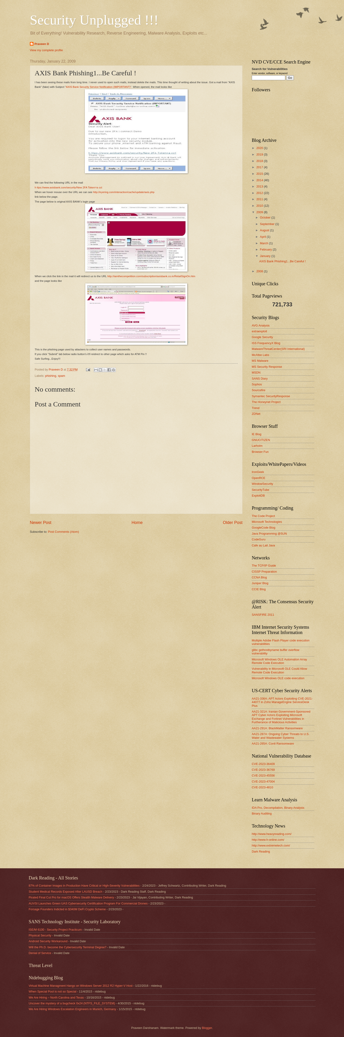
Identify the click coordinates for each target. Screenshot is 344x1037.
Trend (255, 408)
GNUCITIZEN (261, 440)
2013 (260, 186)
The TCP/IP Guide (264, 565)
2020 (260, 148)
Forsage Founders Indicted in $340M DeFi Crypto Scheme (67, 909)
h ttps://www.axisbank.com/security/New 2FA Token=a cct (68, 187)
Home (137, 522)
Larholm (257, 445)
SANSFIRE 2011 (263, 614)
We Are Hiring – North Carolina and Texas (56, 997)
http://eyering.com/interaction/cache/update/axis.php (123, 192)
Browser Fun (260, 451)
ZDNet (256, 413)
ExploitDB (258, 495)
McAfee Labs (260, 355)
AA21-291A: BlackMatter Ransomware (277, 728)
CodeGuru (258, 539)
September (267, 224)
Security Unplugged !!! (94, 20)
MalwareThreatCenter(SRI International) (278, 349)
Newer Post (40, 522)
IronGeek (258, 472)
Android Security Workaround (48, 941)
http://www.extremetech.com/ (271, 845)
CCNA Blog (259, 577)
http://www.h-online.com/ (268, 839)
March (264, 243)
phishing (50, 375)
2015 (260, 173)
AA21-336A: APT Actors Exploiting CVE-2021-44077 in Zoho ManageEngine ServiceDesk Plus (282, 702)
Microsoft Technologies (267, 521)
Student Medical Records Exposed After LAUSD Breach (65, 891)
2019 (260, 154)
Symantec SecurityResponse (271, 396)
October (265, 217)
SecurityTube (260, 490)
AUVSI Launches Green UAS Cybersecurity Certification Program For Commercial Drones (88, 903)
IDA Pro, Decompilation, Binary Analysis (278, 807)
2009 (260, 212)
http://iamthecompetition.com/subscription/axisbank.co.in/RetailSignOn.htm (151, 276)
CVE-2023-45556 (263, 775)
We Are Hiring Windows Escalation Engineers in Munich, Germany (72, 1009)
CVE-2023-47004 (263, 781)
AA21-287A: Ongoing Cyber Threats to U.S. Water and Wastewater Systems (281, 735)
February (266, 249)
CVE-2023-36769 (263, 769)
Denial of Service (40, 953)
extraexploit (259, 331)
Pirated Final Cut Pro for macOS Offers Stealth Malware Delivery (71, 897)
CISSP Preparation (264, 571)
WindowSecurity (262, 483)
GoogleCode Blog (263, 527)
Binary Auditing (262, 813)
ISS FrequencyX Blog (266, 343)
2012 (260, 193)
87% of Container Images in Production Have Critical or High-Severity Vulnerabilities (84, 885)
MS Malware (260, 360)
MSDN (256, 372)
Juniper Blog (260, 583)
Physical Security (40, 935)
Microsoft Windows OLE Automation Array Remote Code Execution (279, 661)
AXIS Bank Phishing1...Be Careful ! (282, 261)
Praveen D (41, 44)
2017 (260, 167)
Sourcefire (258, 390)
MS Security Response (267, 366)
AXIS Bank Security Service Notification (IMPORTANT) (98, 87)
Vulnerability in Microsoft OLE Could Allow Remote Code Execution (279, 670)
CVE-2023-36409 (263, 764)
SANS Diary (260, 378)
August (265, 230)
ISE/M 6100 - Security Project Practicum (55, 929)
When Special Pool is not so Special (52, 991)
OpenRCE (258, 478)
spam (61, 375)
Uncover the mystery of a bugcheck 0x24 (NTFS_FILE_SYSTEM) (72, 1003)
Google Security (262, 337)
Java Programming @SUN (269, 533)
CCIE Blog (259, 589)
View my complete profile (46, 50)
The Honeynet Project (266, 402)
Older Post (233, 522)
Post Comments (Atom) (63, 531)
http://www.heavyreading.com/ (272, 834)
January (265, 256)
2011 (260, 199)
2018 (260, 161)
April (263, 236)
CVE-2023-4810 (262, 787)
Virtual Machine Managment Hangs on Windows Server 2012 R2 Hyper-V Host (80, 985)
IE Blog (256, 434)
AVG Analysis (261, 325)
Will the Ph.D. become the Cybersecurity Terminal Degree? (67, 947)
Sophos (257, 384)
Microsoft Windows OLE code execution (278, 678)
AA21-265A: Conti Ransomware (273, 743)
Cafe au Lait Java (263, 545)
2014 (260, 180)
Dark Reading (261, 851)
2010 (260, 205)
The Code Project (263, 516)
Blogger (207, 1028)
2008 (260, 271)
